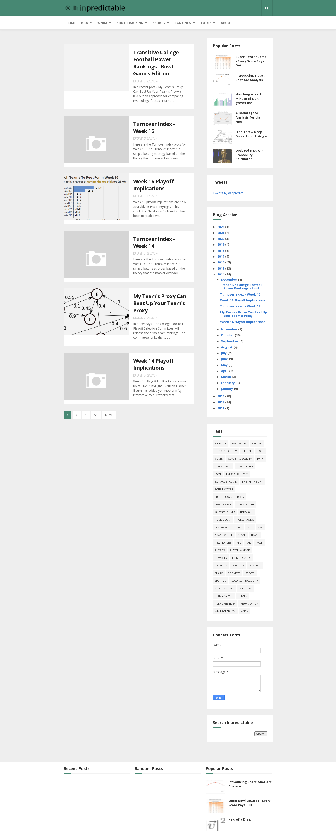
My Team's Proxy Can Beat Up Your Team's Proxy (159, 303)
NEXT (109, 415)
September (230, 341)
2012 (221, 402)
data (260, 458)
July (224, 353)
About (226, 23)
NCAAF (255, 535)
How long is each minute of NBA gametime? (249, 98)
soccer (250, 573)
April (225, 371)
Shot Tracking (130, 23)
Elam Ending (245, 466)
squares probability (244, 580)
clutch (247, 451)
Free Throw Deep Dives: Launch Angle (251, 134)
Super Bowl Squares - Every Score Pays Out (251, 61)
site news (234, 573)
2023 (221, 227)
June (225, 359)
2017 (221, 256)
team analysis (224, 596)
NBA (84, 23)
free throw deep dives (229, 496)
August (227, 347)
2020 (221, 238)
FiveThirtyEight (252, 481)
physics (220, 550)
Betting (257, 443)
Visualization (249, 603)
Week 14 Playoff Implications (153, 364)
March (226, 377)
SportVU (220, 580)
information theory (228, 527)
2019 (221, 244)
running (254, 565)
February (228, 383)
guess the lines (225, 512)
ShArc (219, 573)
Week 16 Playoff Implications (153, 185)
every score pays (237, 474)
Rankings (183, 23)
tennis (242, 596)
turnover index (225, 603)
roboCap (238, 565)
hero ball (246, 512)
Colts (219, 458)
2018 (221, 250)
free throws (223, 504)
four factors (224, 489)
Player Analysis (240, 550)
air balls (220, 443)
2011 (221, 408)
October (228, 335)
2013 (221, 396)
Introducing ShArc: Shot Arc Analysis (250, 77)
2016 (221, 262)
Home (71, 23)
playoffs (221, 557)
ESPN (218, 474)
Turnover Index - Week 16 (154, 127)
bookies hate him (226, 451)
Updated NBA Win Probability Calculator (249, 154)
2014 (221, 274)
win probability (225, 611)
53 (96, 415)
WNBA (102, 23)
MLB (249, 527)
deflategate (223, 466)
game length (245, 504)
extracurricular (226, 481)
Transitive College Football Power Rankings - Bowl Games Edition (156, 63)
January (227, 389)
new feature (223, 542)
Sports (159, 23)
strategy (245, 588)
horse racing (245, 519)
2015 (221, 268)
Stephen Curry (224, 588)
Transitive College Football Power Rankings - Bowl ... (241, 287)
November (229, 329)
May (224, 365)
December (229, 279)
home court (223, 519)
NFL (238, 542)
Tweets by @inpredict (228, 193)
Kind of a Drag (239, 819)
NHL (248, 542)
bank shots (239, 443)
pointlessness (241, 557)
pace (259, 542)
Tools (206, 23)
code (260, 451)
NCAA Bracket (223, 535)
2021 (221, 233)
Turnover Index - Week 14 (154, 242)
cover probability (240, 458)
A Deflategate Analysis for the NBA (248, 117)
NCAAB (242, 535)
